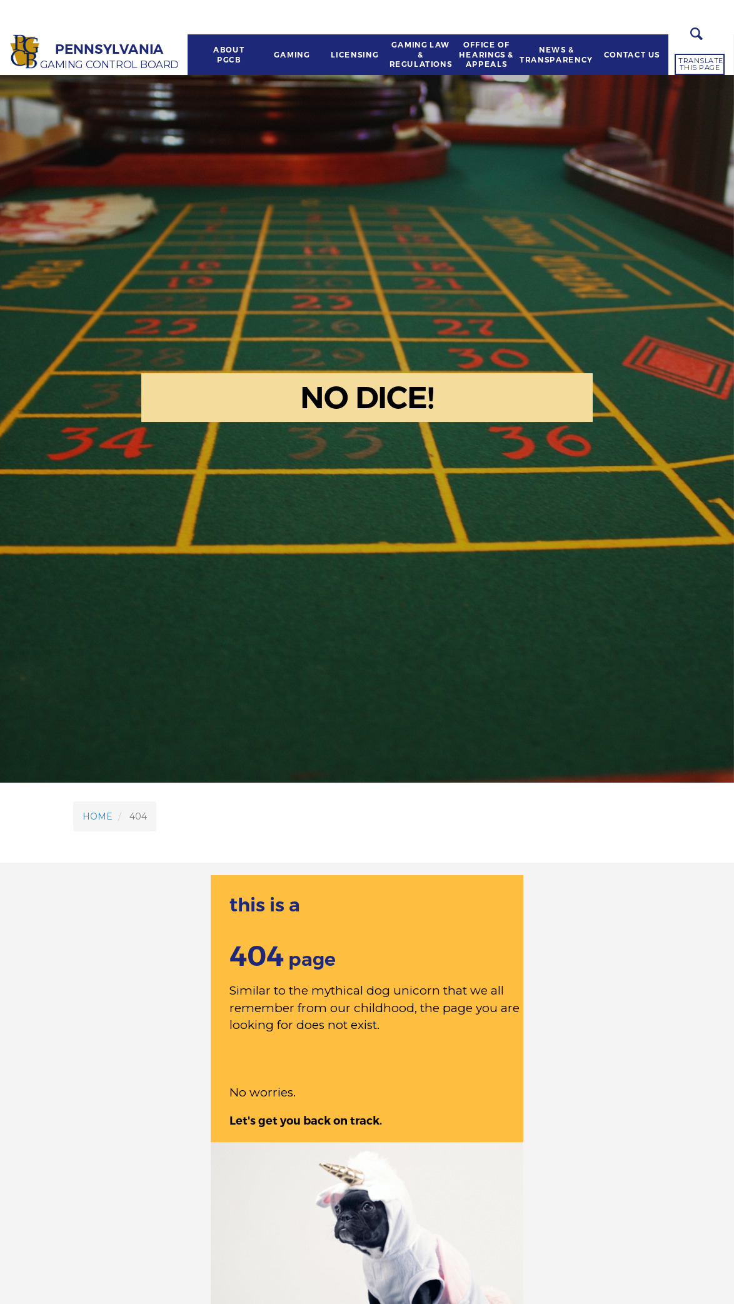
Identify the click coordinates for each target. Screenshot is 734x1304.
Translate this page (700, 64)
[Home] (25, 52)
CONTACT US (631, 55)
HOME (98, 816)
